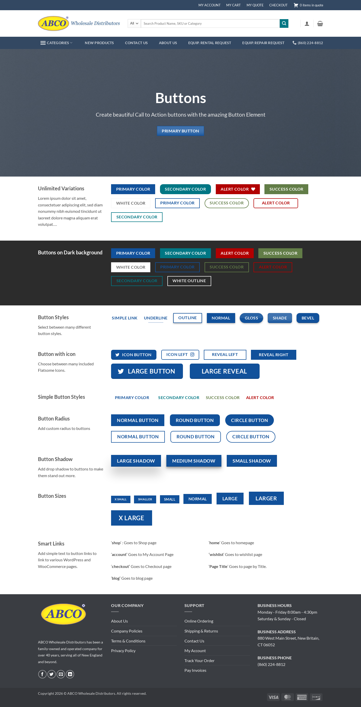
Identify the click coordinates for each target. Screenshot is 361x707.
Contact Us (194, 640)
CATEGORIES (56, 42)
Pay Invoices (195, 670)
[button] (307, 23)
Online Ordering (198, 620)
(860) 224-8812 (271, 664)
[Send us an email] (61, 674)
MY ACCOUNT (209, 5)
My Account (195, 650)
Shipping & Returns (201, 630)
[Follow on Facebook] (42, 674)
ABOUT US (168, 43)
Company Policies (126, 630)
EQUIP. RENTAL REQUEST (209, 43)
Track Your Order (199, 660)
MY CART (233, 5)
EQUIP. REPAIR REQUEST (263, 43)
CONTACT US (136, 43)
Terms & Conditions (128, 640)
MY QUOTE (255, 5)
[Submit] (284, 23)
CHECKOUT (278, 5)
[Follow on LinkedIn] (70, 674)
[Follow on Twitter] (51, 674)
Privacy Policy (123, 650)
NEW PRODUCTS (99, 43)
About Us (119, 620)
